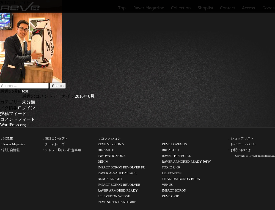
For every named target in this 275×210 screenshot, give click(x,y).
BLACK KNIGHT (110, 179)
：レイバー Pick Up (241, 144)
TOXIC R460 (171, 167)
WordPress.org (13, 124)
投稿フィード (13, 113)
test (25, 91)
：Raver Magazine (12, 144)
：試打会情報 (10, 150)
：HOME (6, 138)
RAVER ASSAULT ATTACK (117, 173)
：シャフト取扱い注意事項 (61, 150)
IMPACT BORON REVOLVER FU (121, 167)
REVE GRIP (170, 196)
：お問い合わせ (239, 150)
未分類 (28, 102)
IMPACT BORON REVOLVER (119, 185)
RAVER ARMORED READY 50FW (186, 161)
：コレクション (109, 138)
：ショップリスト (240, 138)
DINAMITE (106, 150)
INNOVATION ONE (111, 156)
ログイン (26, 107)
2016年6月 (85, 96)
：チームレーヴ (53, 144)
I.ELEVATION (172, 173)
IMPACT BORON (174, 190)
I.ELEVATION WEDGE (114, 196)
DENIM (103, 161)
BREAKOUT (171, 150)
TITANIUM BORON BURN (181, 179)
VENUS (167, 185)
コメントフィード (17, 119)
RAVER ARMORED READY (118, 190)
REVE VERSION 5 (111, 144)
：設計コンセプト (55, 138)
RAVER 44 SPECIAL (176, 156)
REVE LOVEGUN (174, 144)
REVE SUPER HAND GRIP (117, 202)
